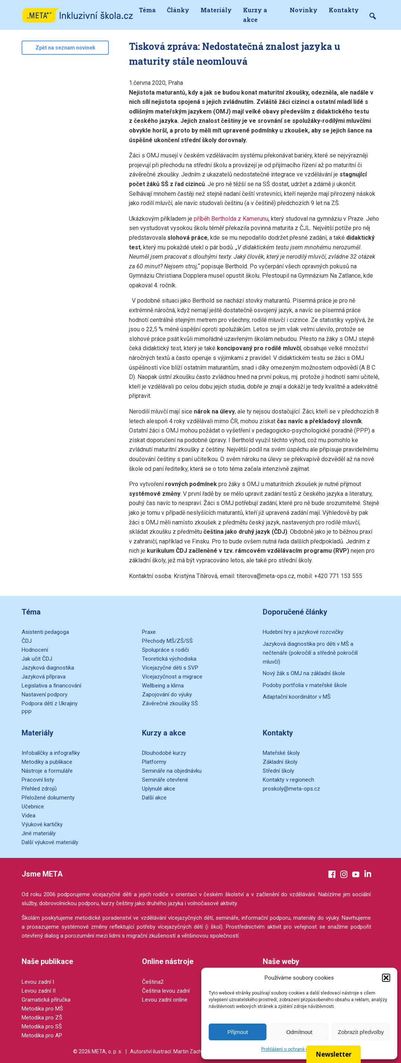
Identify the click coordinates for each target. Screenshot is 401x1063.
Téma (147, 10)
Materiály (216, 10)
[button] (386, 977)
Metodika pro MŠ (42, 1008)
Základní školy (280, 762)
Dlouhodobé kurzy (164, 753)
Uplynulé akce (158, 788)
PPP (27, 712)
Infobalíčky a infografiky (51, 753)
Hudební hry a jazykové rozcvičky (303, 632)
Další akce (154, 797)
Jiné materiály (39, 833)
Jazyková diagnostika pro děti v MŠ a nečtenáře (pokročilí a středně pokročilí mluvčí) (310, 653)
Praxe (149, 632)
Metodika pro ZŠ (42, 1017)
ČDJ (27, 641)
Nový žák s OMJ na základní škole (304, 673)
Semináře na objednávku (172, 770)
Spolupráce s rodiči (165, 650)
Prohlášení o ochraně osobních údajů (299, 1049)
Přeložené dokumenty (48, 797)
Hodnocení (35, 650)
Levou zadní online (164, 999)
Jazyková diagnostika (48, 667)
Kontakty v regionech (288, 779)
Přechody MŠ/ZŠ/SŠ (167, 641)
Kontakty (344, 10)
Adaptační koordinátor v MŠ (297, 696)
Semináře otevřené (165, 779)
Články (178, 10)
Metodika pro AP (42, 1035)
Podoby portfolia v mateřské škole (305, 685)
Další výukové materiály (50, 842)
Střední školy (278, 770)
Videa (28, 815)
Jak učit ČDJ (37, 658)
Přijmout (237, 1032)
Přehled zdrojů (39, 788)
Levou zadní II (39, 990)
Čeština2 (153, 982)
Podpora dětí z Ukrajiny (50, 703)
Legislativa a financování (51, 685)
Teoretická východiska (169, 658)
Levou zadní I (38, 982)
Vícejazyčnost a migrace (172, 676)
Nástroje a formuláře (47, 770)
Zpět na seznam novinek (65, 48)
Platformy (154, 762)
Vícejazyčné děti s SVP (170, 667)
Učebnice (33, 806)
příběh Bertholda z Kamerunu (231, 218)
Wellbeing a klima (163, 685)
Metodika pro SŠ (42, 1026)
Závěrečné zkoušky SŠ (170, 703)
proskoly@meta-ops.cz (291, 788)
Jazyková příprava (44, 676)
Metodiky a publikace (47, 762)
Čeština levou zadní (166, 990)
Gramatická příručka (46, 999)
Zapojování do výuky (167, 694)
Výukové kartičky (42, 824)
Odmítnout (299, 1032)
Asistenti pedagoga (45, 632)
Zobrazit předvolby (361, 1032)
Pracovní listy (38, 779)
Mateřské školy (281, 753)
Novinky (304, 10)
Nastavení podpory (44, 694)
